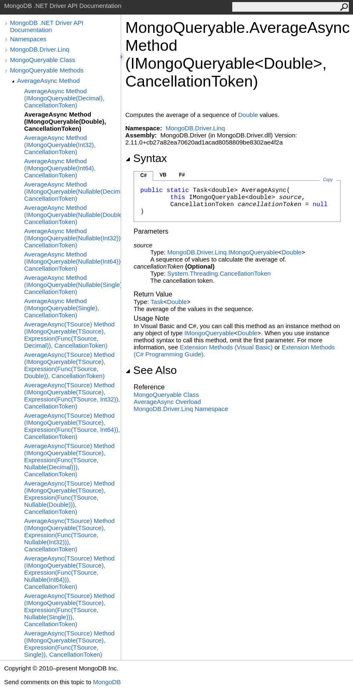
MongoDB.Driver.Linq (40, 49)
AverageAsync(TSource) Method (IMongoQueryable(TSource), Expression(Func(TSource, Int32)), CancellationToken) (72, 395)
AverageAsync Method (48, 80)
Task (157, 301)
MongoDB (107, 681)
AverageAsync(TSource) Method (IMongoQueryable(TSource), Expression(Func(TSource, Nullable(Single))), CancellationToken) (69, 610)
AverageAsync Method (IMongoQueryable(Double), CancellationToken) (65, 121)
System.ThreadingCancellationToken (219, 273)
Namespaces (28, 38)
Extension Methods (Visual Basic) (226, 347)
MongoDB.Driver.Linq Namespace (181, 408)
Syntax (146, 158)
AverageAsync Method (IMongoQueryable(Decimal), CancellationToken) (64, 98)
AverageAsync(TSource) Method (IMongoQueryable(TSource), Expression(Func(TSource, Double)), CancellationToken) (69, 365)
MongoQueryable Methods (47, 70)
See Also (151, 370)
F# (182, 175)
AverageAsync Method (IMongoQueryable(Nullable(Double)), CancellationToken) (72, 214)
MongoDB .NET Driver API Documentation (46, 26)
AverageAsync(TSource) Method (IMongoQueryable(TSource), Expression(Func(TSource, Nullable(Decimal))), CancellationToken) (69, 460)
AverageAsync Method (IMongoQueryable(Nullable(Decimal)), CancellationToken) (72, 191)
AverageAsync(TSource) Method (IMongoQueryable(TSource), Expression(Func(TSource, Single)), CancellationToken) (69, 644)
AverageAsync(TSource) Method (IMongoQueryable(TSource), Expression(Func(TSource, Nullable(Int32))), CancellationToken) (69, 535)
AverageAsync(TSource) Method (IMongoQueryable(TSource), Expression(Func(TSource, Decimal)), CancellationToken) (69, 335)
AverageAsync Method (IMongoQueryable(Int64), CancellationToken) (60, 168)
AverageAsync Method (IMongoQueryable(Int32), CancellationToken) (60, 144)
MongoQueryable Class (42, 59)
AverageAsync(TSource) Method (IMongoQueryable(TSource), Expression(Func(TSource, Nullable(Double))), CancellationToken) (69, 497)
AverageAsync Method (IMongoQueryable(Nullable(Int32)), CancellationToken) (72, 238)
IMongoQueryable (209, 332)
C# (143, 175)
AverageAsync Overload (167, 401)
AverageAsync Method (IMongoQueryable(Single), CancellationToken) (61, 308)
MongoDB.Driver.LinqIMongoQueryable (222, 252)
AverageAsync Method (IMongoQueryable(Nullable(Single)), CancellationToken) (72, 284)
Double (248, 114)
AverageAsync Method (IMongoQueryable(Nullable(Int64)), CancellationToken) (72, 261)
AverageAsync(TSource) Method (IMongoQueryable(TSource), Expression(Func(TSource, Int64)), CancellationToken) (72, 426)
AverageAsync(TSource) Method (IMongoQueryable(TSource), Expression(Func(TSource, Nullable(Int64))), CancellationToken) (69, 572)
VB (163, 175)
